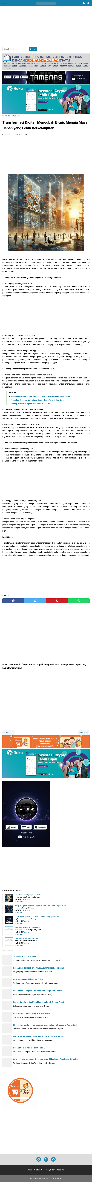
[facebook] (13, 600)
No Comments (19, 901)
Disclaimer (60, 1170)
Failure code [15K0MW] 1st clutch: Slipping (27, 938)
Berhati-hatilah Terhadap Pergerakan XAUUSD (28, 895)
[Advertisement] (46, 27)
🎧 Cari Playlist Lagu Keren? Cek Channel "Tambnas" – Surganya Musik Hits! (37, 917)
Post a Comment (21, 135)
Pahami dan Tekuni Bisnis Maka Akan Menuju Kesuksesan (38, 968)
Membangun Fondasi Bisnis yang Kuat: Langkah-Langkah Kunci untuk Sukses (40, 396)
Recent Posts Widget (7, 950)
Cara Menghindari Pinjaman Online (28, 979)
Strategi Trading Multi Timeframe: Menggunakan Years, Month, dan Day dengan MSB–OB (40, 906)
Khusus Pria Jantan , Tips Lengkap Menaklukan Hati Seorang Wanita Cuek (45, 1025)
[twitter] (35, 600)
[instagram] (38, 1159)
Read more (26, 899)
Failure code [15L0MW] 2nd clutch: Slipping (27, 927)
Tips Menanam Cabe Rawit (24, 956)
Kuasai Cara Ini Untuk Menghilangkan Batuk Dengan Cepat (38, 1002)
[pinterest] (57, 600)
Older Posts (83, 733)
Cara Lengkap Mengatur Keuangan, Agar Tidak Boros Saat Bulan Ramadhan (46, 1059)
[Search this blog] (88, 3)
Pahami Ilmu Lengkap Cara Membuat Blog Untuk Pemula (37, 991)
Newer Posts (8, 733)
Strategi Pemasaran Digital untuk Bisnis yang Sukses (31, 404)
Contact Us (38, 1170)
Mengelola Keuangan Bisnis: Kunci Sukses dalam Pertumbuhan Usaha (37, 400)
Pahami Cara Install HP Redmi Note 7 (29, 1048)
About (30, 1170)
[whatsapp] (79, 600)
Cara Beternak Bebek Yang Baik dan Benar (31, 1013)
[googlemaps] (46, 1159)
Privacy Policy (49, 1170)
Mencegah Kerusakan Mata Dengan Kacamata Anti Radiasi (38, 1036)
